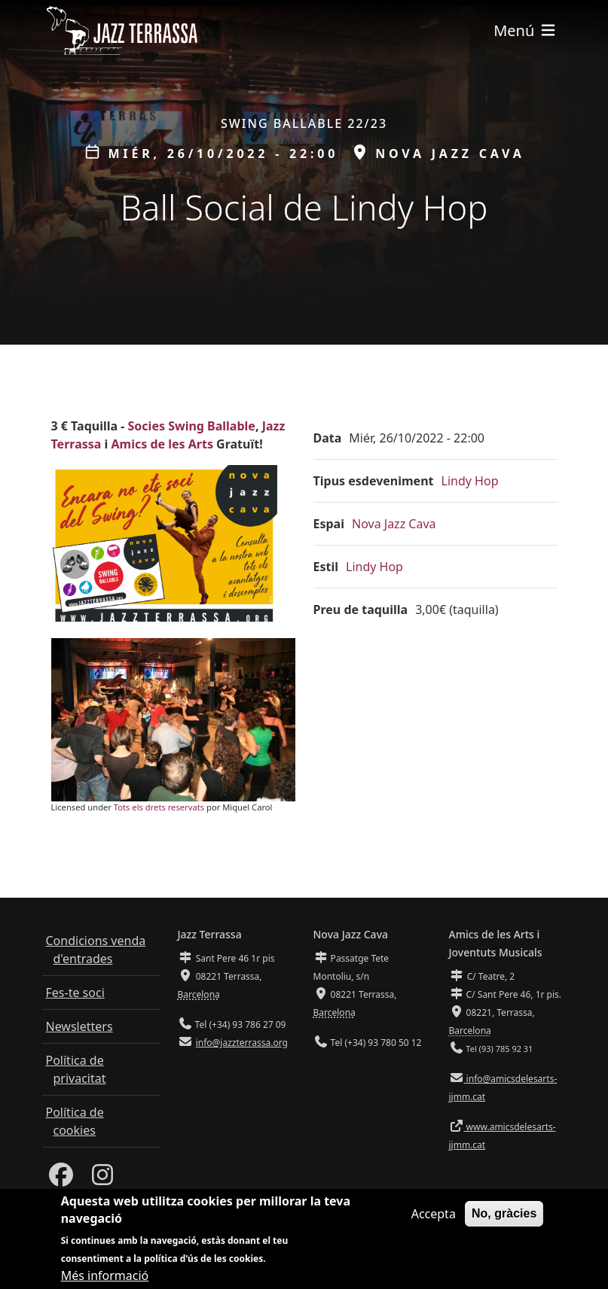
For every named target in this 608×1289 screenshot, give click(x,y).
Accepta (433, 1215)
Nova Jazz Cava (394, 523)
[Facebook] (61, 1179)
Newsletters (79, 1026)
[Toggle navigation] (525, 30)
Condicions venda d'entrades (96, 949)
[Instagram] (102, 1179)
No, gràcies (504, 1214)
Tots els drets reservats (159, 807)
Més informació (105, 1277)
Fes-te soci (75, 992)
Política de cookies (75, 1121)
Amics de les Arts (162, 444)
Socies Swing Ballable (191, 426)
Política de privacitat (76, 1069)
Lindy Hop (470, 481)
